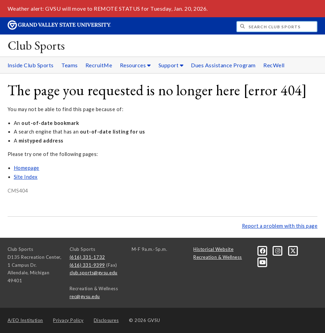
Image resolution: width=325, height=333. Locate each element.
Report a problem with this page (280, 226)
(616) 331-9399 (87, 265)
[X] (293, 250)
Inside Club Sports (31, 65)
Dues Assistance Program (223, 65)
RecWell (274, 65)
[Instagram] (278, 250)
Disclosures (106, 320)
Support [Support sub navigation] (171, 65)
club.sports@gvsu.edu (94, 272)
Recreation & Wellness (217, 257)
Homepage (26, 168)
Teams (69, 65)
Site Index (26, 177)
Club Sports (36, 45)
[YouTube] (262, 261)
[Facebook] (263, 250)
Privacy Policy (68, 320)
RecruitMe (98, 65)
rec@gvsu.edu (85, 296)
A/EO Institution (25, 320)
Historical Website (213, 249)
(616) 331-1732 (87, 257)
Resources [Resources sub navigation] (135, 65)
